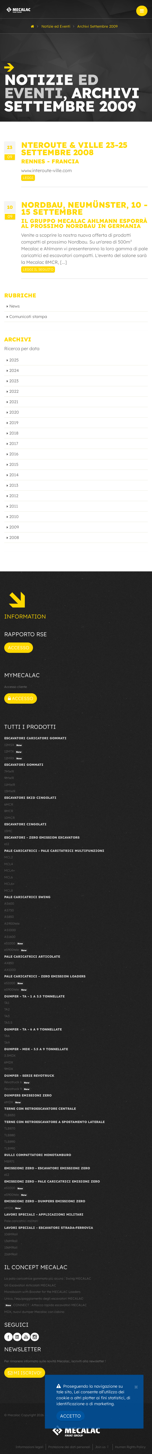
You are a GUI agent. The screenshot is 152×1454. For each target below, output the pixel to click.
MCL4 (8, 864)
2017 (13, 443)
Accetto (70, 1416)
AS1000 (10, 930)
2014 (14, 474)
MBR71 (9, 1161)
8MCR (8, 811)
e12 (6, 844)
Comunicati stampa (28, 316)
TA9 (7, 1043)
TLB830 (9, 1115)
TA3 (7, 1016)
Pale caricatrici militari (21, 1221)
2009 (14, 527)
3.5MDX (10, 1056)
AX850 (9, 963)
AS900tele (11, 924)
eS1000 (14, 943)
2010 (14, 516)
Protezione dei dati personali (69, 1447)
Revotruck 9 (17, 1089)
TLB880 (9, 1135)
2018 (13, 433)
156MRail (10, 1247)
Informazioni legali (29, 1447)
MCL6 (8, 877)
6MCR (8, 804)
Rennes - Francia (50, 161)
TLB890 (9, 1142)
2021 (13, 401)
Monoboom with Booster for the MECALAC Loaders (42, 1292)
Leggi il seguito (38, 269)
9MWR (9, 778)
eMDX (13, 1102)
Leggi (28, 178)
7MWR (9, 771)
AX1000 (10, 970)
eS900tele (16, 950)
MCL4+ (9, 870)
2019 (13, 422)
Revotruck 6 (17, 1082)
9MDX (8, 1069)
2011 (13, 506)
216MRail (10, 1254)
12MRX (13, 758)
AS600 (9, 903)
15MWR (9, 791)
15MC (8, 831)
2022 (14, 391)
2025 (14, 360)
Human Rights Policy (130, 1447)
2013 (13, 485)
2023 (14, 380)
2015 (13, 464)
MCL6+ (9, 884)
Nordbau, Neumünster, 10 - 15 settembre (84, 208)
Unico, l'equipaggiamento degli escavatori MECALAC (43, 1299)
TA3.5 (8, 1023)
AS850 (9, 917)
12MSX (13, 745)
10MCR (9, 818)
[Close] (136, 1386)
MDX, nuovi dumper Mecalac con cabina (34, 1312)
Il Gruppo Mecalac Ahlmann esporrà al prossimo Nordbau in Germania (84, 223)
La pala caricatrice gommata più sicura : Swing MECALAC (47, 1278)
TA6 (7, 1036)
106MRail (11, 1234)
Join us (100, 1447)
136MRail (10, 1241)
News (14, 306)
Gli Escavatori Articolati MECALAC (30, 1285)
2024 (14, 370)
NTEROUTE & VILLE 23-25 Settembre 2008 (74, 148)
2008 (14, 537)
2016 (13, 454)
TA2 (7, 1009)
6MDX (8, 1062)
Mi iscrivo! (24, 1373)
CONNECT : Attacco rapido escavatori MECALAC (45, 1305)
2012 (13, 495)
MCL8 (8, 890)
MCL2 (8, 857)
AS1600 (10, 937)
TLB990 (9, 1148)
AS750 (9, 910)
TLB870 (9, 1128)
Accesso (18, 647)
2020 (14, 412)
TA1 (6, 1003)
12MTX (13, 751)
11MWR (9, 785)
